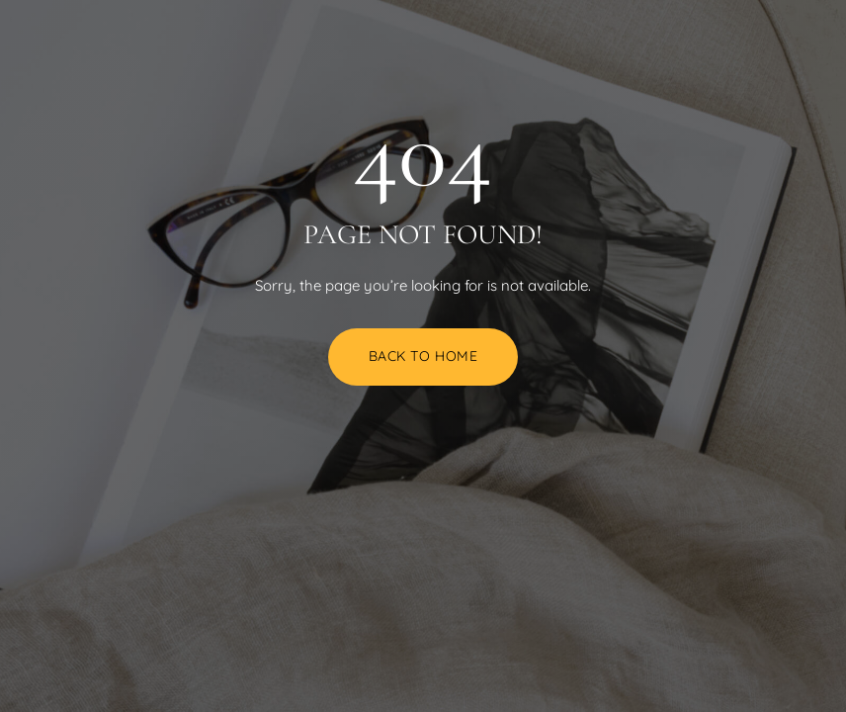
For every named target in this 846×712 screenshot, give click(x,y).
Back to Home (423, 356)
